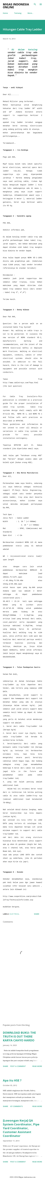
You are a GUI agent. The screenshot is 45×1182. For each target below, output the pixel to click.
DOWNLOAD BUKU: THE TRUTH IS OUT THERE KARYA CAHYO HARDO (19, 1036)
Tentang (17, 13)
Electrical (14, 914)
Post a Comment (18, 1066)
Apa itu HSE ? (12, 1080)
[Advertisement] (22, 1001)
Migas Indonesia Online (16, 5)
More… (30, 13)
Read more (37, 1066)
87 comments (16, 1106)
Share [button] (36, 914)
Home (5, 13)
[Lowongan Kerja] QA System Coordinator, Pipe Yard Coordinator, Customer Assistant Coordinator (21, 1128)
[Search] (34, 4)
